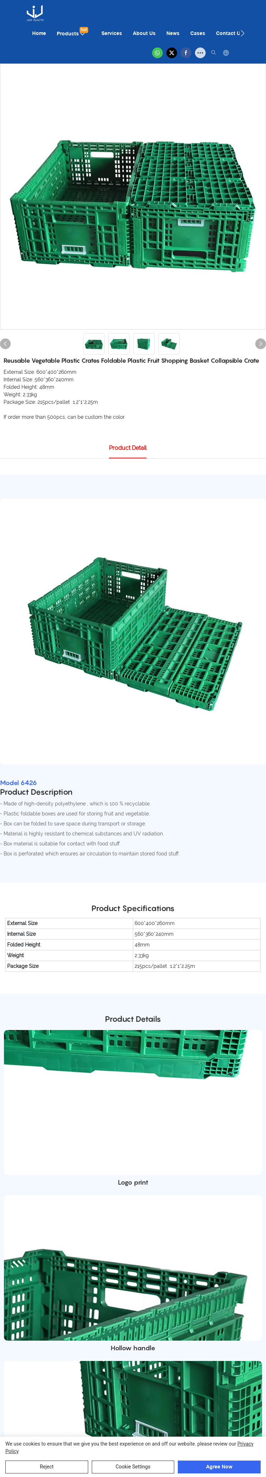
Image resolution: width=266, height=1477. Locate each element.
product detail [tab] (127, 447)
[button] (243, 33)
